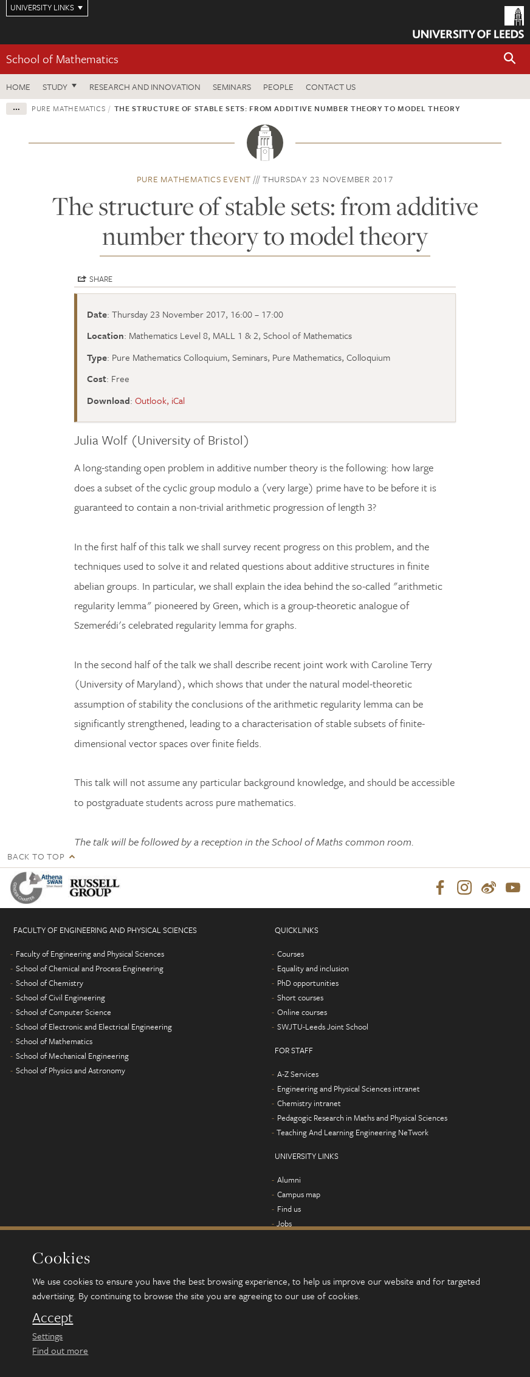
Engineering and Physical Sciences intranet (348, 1088)
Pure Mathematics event (194, 179)
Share (100, 279)
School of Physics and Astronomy (70, 1070)
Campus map (298, 1194)
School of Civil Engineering (60, 997)
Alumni (289, 1180)
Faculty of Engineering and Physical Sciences (90, 954)
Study (55, 86)
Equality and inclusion (313, 968)
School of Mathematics (62, 58)
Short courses (300, 997)
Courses (290, 954)
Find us (289, 1209)
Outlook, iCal (160, 400)
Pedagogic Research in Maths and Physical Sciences (362, 1118)
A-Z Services (297, 1074)
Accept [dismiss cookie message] (52, 1317)
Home (18, 86)
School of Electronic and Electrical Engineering (94, 1026)
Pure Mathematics (68, 108)
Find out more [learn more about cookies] (60, 1350)
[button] (510, 59)
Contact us (331, 86)
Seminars (232, 86)
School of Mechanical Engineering (72, 1056)
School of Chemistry (49, 983)
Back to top (35, 856)
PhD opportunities (308, 983)
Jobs (284, 1223)
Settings (47, 1335)
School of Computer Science (63, 1012)
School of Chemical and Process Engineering (89, 968)
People (278, 86)
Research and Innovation (145, 86)
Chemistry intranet (309, 1103)
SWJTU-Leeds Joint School (322, 1026)
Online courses (302, 1012)
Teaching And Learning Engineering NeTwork (352, 1132)
